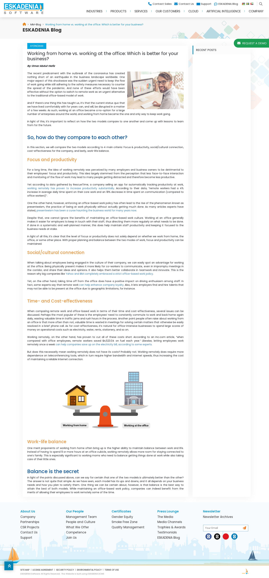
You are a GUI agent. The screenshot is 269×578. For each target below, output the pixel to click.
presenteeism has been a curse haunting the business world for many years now (86, 210)
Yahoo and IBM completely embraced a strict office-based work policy (109, 274)
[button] (8, 565)
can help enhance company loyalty (101, 285)
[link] (35, 24)
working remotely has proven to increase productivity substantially (70, 188)
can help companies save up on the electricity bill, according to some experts (104, 344)
